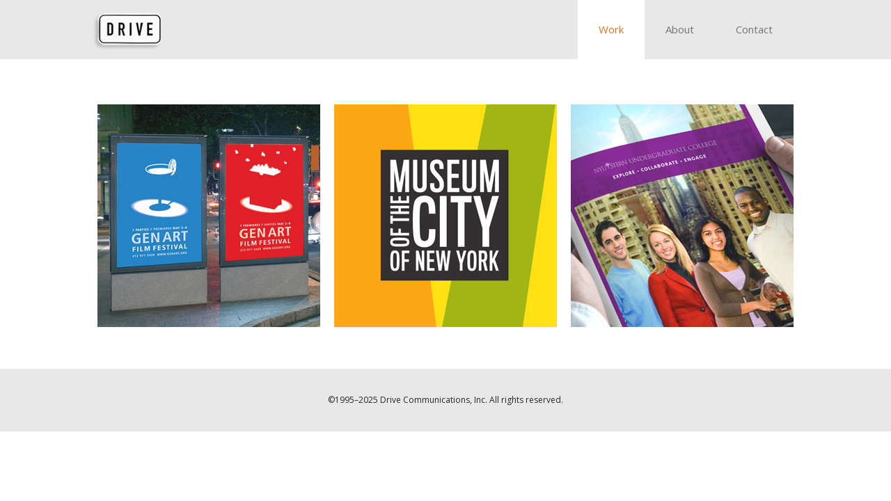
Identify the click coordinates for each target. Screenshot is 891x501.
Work (611, 29)
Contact (754, 29)
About (679, 29)
